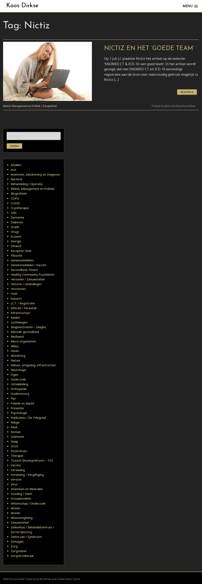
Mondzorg (18, 356)
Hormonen (18, 289)
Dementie (17, 217)
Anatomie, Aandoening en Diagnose (35, 174)
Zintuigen (17, 541)
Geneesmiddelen (22, 260)
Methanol (17, 337)
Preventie (17, 408)
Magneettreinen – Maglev (28, 327)
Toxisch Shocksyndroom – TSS (32, 460)
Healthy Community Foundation (32, 274)
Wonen (15, 508)
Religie (15, 422)
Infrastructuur (20, 313)
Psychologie (19, 413)
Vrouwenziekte (21, 498)
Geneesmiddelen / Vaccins (28, 265)
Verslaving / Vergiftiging (27, 475)
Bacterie (16, 179)
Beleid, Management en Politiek (21, 106)
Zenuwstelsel (20, 522)
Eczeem (16, 236)
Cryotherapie (20, 208)
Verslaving (18, 470)
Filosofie (16, 255)
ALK (13, 170)
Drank (15, 227)
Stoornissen (19, 451)
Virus (14, 484)
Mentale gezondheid (25, 332)
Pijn (13, 398)
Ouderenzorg (20, 394)
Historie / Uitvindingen (26, 284)
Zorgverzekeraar (22, 556)
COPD (15, 198)
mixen (15, 351)
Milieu (15, 346)
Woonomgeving (21, 518)
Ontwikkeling (19, 384)
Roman (15, 432)
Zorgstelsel (50, 106)
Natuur (15, 360)
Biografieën (19, 193)
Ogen (14, 375)
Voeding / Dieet (21, 494)
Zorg (14, 546)
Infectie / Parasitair (24, 308)
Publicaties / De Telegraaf (28, 418)
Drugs (15, 232)
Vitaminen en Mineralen (27, 489)
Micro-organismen (23, 341)
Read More (187, 92)
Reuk (14, 427)
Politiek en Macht (22, 403)
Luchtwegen (19, 322)
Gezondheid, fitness (24, 270)
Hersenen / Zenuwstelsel (27, 279)
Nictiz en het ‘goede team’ (149, 48)
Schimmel (17, 437)
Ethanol (16, 246)
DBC (14, 213)
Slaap (14, 441)
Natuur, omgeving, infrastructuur (33, 365)
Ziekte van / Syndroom (26, 537)
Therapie (17, 456)
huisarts (16, 298)
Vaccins (16, 465)
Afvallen (16, 165)
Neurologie (18, 370)
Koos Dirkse (22, 5)
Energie (16, 241)
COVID (15, 203)
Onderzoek (18, 379)
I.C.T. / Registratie (23, 303)
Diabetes (17, 222)
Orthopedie (19, 389)
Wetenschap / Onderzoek (28, 503)
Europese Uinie (21, 251)
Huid (14, 294)
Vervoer (16, 479)
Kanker (15, 318)
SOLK (14, 446)
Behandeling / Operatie (27, 184)
